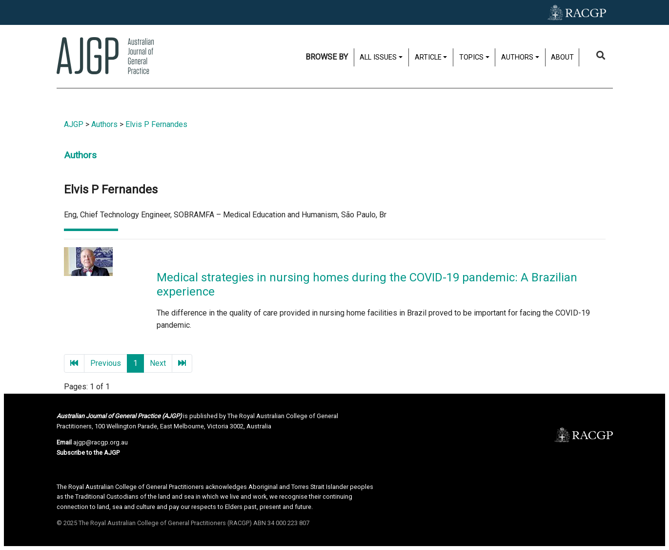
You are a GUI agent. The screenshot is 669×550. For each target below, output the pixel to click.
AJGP (73, 124)
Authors (517, 57)
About (562, 57)
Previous (105, 363)
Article (428, 57)
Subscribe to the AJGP (88, 452)
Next (158, 363)
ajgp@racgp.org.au (100, 442)
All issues (378, 57)
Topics (471, 57)
